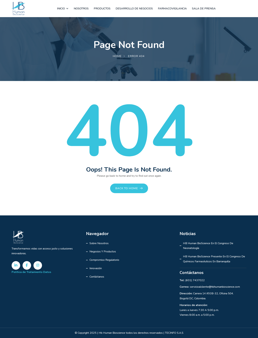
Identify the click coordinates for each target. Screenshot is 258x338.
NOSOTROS (81, 8)
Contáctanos (96, 277)
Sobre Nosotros (99, 243)
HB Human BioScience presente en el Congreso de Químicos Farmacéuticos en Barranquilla (214, 259)
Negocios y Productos (102, 251)
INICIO (63, 8)
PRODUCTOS (102, 8)
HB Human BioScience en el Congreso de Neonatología (208, 245)
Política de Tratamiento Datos (31, 272)
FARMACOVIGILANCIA (172, 8)
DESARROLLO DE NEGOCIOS (134, 8)
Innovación (95, 268)
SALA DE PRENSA (204, 8)
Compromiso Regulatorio (104, 260)
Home (117, 56)
